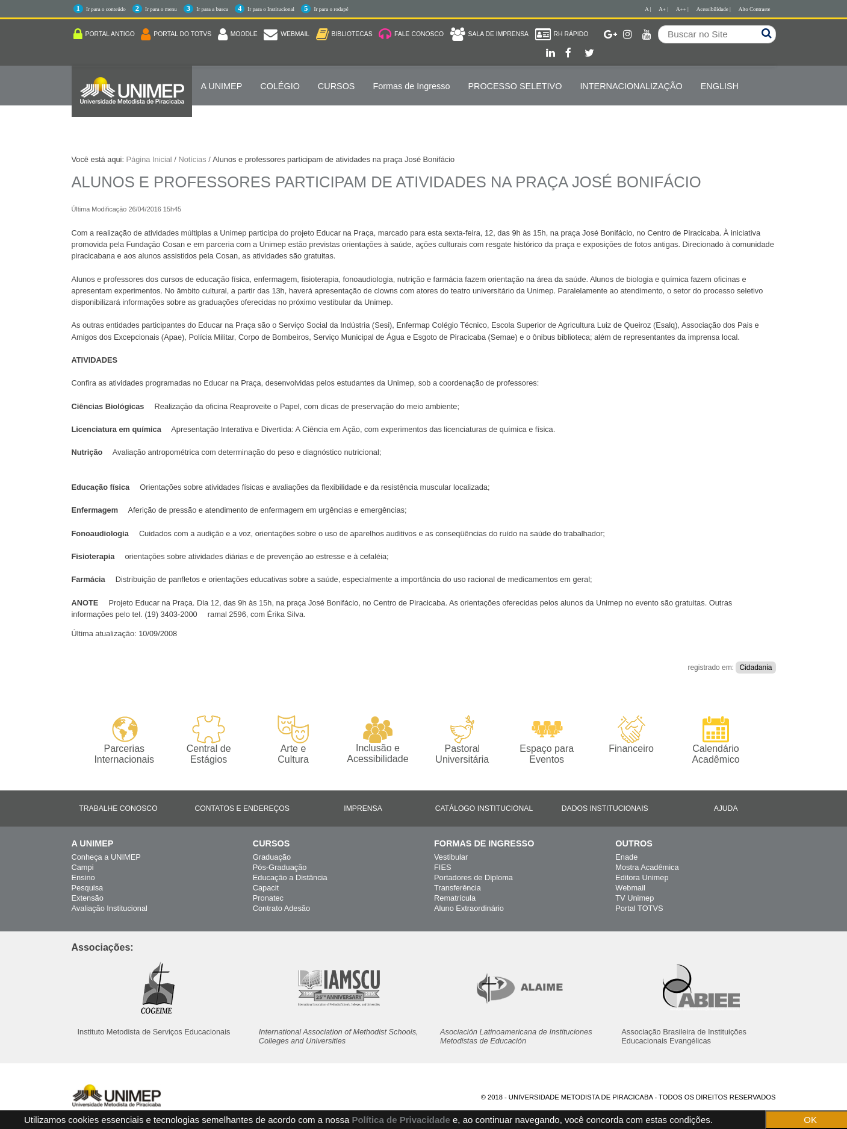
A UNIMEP (222, 86)
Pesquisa (88, 887)
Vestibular (451, 857)
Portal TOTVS (639, 908)
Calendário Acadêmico (715, 740)
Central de (208, 740)
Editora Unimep (641, 877)
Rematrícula (455, 897)
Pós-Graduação (280, 867)
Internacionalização (631, 86)
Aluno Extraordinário (469, 908)
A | (648, 9)
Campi (83, 867)
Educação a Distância (290, 877)
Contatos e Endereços (242, 808)
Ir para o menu (161, 9)
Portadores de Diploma (473, 877)
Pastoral (462, 740)
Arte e (292, 740)
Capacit (266, 887)
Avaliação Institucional (109, 908)
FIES (442, 867)
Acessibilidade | (714, 9)
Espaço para (547, 740)
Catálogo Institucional (484, 808)
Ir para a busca (212, 9)
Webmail (630, 887)
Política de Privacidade (401, 1120)
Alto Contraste (755, 9)
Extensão (88, 897)
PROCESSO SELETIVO (515, 86)
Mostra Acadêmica (646, 867)
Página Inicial (149, 159)
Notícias (192, 159)
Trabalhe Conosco (118, 808)
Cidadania (755, 667)
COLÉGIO (280, 86)
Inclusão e (377, 740)
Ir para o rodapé (331, 9)
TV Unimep (634, 897)
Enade (626, 857)
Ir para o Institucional (270, 9)
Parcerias (124, 740)
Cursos (336, 86)
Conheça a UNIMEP (106, 857)
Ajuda (726, 808)
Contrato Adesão (281, 908)
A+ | (663, 9)
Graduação (272, 857)
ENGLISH (720, 86)
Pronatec (268, 897)
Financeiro (631, 734)
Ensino (83, 877)
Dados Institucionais (605, 808)
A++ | (682, 9)
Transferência (457, 887)
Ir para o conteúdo (106, 9)
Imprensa (363, 808)
